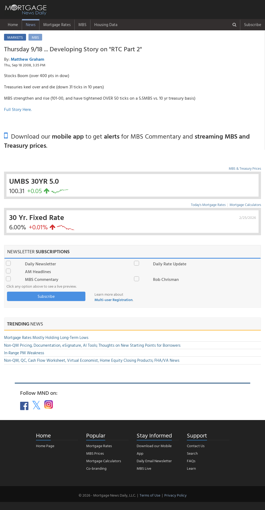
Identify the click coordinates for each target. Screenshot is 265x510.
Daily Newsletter (40, 264)
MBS (82, 24)
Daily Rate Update (169, 264)
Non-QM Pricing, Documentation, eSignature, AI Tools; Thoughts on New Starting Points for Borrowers (92, 345)
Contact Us (196, 445)
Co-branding (96, 468)
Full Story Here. (18, 109)
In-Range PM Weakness (24, 353)
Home (13, 24)
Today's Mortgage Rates (208, 204)
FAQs (191, 461)
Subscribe (252, 24)
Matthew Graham (27, 59)
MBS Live (144, 468)
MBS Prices (95, 453)
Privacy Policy (175, 495)
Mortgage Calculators (245, 204)
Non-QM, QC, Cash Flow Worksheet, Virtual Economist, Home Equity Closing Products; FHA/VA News (91, 360)
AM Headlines (38, 271)
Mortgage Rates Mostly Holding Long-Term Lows (46, 337)
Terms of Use (150, 495)
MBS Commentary (41, 279)
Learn (191, 468)
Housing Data (105, 24)
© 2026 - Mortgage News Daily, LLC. (107, 495)
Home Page (45, 445)
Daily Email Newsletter (154, 461)
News (30, 24)
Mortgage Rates (57, 24)
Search (192, 453)
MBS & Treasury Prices (245, 168)
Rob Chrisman (166, 279)
